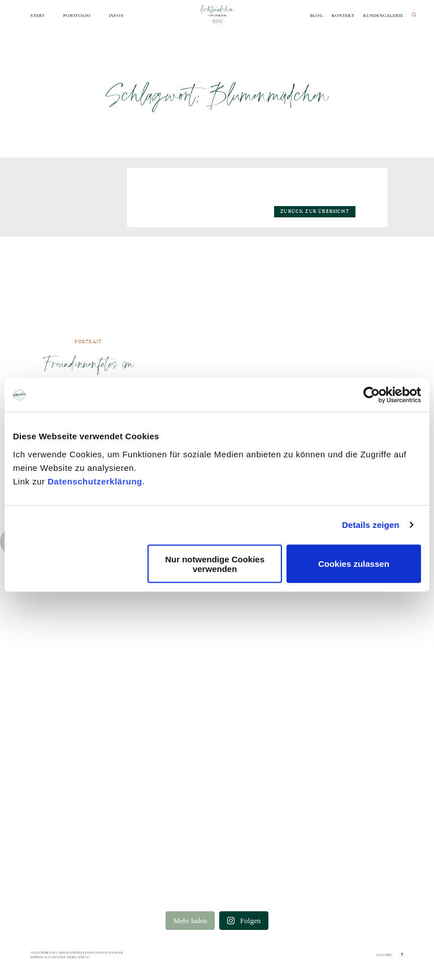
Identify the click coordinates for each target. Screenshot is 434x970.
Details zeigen (370, 525)
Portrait (88, 342)
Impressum (39, 957)
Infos (116, 16)
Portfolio (77, 16)
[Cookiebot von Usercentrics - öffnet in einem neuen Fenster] (371, 395)
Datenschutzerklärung (94, 481)
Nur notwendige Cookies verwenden (214, 563)
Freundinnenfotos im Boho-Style (88, 375)
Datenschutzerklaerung (69, 957)
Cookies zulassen (353, 564)
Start (38, 16)
